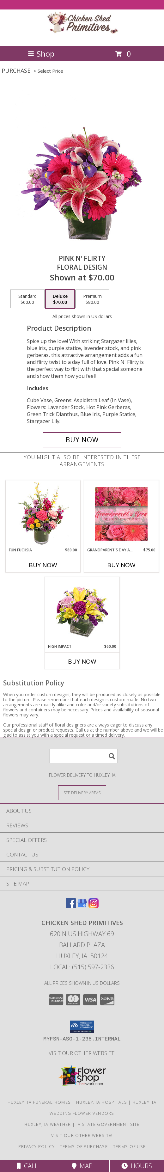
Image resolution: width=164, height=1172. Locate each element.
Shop (41, 53)
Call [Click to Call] (27, 1166)
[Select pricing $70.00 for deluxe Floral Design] (60, 299)
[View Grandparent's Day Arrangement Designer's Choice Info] (121, 514)
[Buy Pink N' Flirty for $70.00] (82, 439)
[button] (82, 1027)
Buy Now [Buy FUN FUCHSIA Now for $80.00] (43, 565)
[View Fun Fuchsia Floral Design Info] (42, 514)
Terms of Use (129, 1146)
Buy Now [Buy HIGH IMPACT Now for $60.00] (82, 661)
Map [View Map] (82, 1166)
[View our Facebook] (71, 906)
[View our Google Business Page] (82, 906)
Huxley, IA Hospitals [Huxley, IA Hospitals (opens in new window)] (101, 1102)
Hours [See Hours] (136, 1166)
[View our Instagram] (93, 906)
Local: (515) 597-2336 (82, 967)
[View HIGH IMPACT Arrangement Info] (82, 610)
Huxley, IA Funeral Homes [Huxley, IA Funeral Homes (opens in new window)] (39, 1102)
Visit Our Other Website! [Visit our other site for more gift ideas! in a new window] (82, 1053)
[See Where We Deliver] (82, 792)
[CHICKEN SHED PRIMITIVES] (82, 37)
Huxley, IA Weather (47, 1124)
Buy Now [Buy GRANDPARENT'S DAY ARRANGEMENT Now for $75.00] (121, 565)
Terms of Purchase (84, 1146)
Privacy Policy (36, 1146)
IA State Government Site (108, 1124)
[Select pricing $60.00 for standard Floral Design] (27, 299)
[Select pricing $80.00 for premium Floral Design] (92, 299)
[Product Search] (83, 756)
